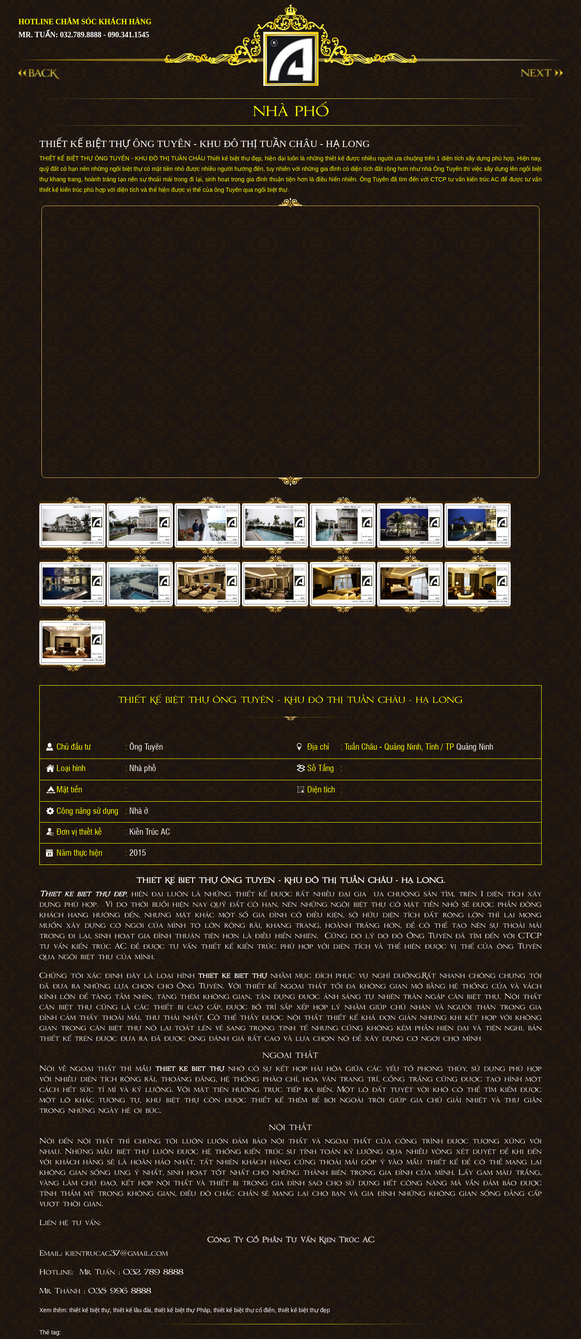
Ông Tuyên (146, 746)
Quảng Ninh (474, 746)
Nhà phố (142, 767)
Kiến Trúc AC (149, 831)
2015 (137, 852)
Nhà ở (138, 810)
